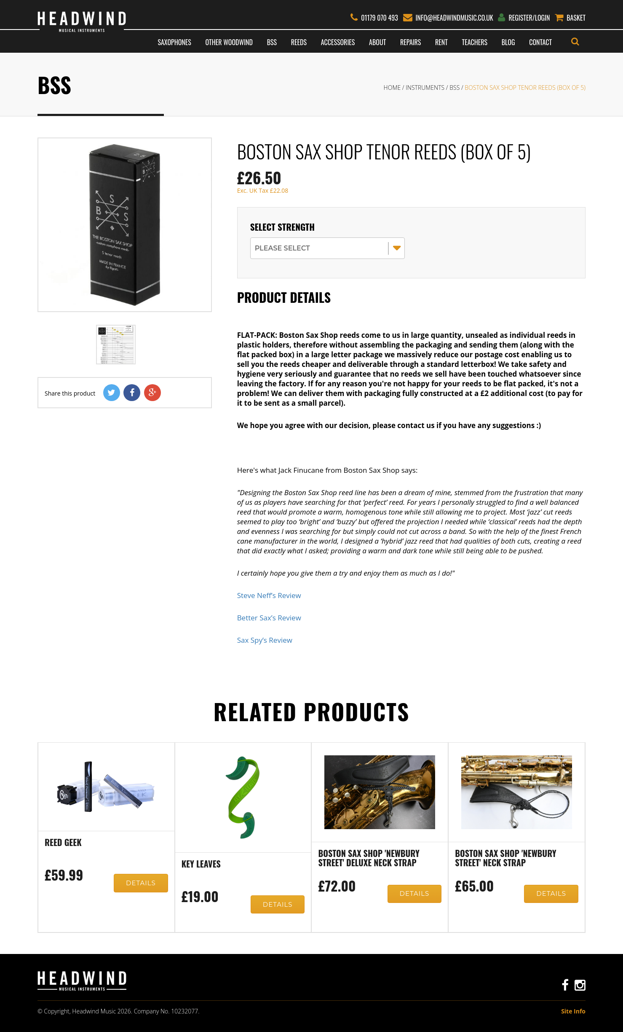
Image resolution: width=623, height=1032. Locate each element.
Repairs (410, 42)
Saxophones (174, 42)
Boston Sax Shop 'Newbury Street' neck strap (505, 859)
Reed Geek (63, 843)
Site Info (573, 1011)
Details (140, 884)
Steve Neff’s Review (269, 595)
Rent (441, 42)
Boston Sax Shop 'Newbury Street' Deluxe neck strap (368, 859)
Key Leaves (201, 864)
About (377, 42)
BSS (272, 42)
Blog (508, 42)
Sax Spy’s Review (264, 640)
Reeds (299, 42)
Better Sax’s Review (269, 617)
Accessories (338, 42)
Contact (540, 42)
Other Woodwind (229, 42)
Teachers (474, 42)
